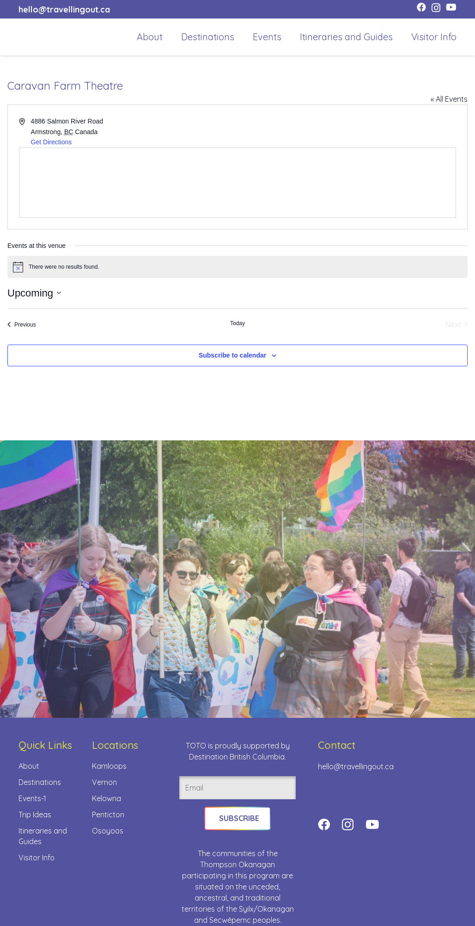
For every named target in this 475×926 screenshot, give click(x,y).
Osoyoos (107, 830)
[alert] (237, 267)
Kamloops (109, 766)
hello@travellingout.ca (356, 766)
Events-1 (32, 798)
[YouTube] (451, 7)
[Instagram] (436, 8)
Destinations (39, 782)
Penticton (108, 814)
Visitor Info (36, 857)
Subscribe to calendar (232, 355)
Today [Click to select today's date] (237, 323)
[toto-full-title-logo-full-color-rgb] (33, 37)
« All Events (449, 99)
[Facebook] (421, 7)
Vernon (104, 782)
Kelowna (106, 798)
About (28, 766)
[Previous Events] (21, 325)
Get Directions (51, 142)
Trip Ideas (34, 814)
